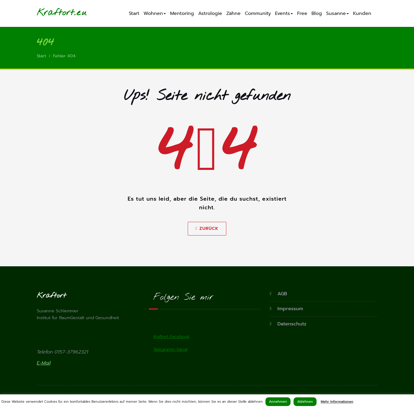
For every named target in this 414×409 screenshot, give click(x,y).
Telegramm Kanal (171, 350)
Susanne (337, 13)
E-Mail (44, 364)
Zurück (207, 229)
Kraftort (55, 13)
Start (134, 13)
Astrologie (210, 13)
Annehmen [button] (278, 401)
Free (302, 13)
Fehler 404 (65, 56)
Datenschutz (291, 323)
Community (258, 13)
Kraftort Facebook (172, 337)
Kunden (362, 13)
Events (284, 13)
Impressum (289, 309)
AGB (282, 294)
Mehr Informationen (337, 401)
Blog (316, 13)
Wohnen (154, 13)
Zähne (233, 13)
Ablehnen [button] (305, 401)
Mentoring (182, 13)
